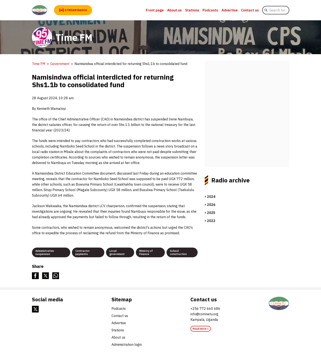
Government (59, 64)
